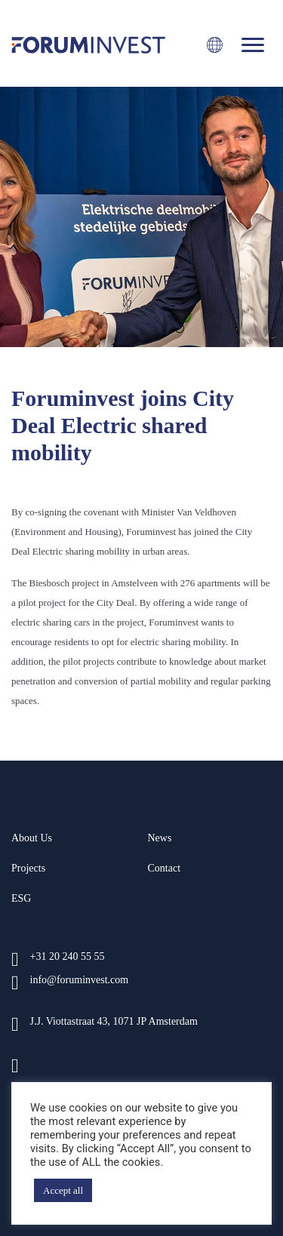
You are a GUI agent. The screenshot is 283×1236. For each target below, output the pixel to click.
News (160, 838)
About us (31, 838)
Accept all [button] (63, 1190)
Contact (164, 868)
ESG (21, 898)
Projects (28, 868)
